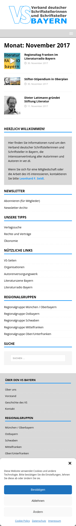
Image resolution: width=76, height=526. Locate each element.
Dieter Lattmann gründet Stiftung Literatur (42, 99)
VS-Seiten (10, 260)
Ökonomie (11, 241)
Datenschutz (39, 521)
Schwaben (11, 440)
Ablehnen (38, 500)
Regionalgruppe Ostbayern (22, 314)
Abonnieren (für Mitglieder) (22, 201)
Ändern (38, 511)
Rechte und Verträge (17, 234)
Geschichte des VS (16, 402)
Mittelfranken (13, 447)
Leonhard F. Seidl (31, 178)
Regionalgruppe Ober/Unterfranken (27, 334)
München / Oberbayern (19, 427)
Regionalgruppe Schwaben (21, 320)
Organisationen (14, 267)
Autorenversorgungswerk (20, 274)
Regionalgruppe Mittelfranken (24, 327)
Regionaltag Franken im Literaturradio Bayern (41, 56)
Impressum (54, 521)
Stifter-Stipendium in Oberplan (46, 79)
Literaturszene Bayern (18, 280)
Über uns (10, 389)
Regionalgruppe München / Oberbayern (30, 307)
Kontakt (10, 409)
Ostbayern (11, 434)
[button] (70, 463)
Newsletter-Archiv (16, 208)
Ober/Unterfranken (17, 453)
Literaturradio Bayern (18, 287)
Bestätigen (38, 489)
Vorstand (10, 396)
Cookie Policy (22, 521)
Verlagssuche (12, 227)
